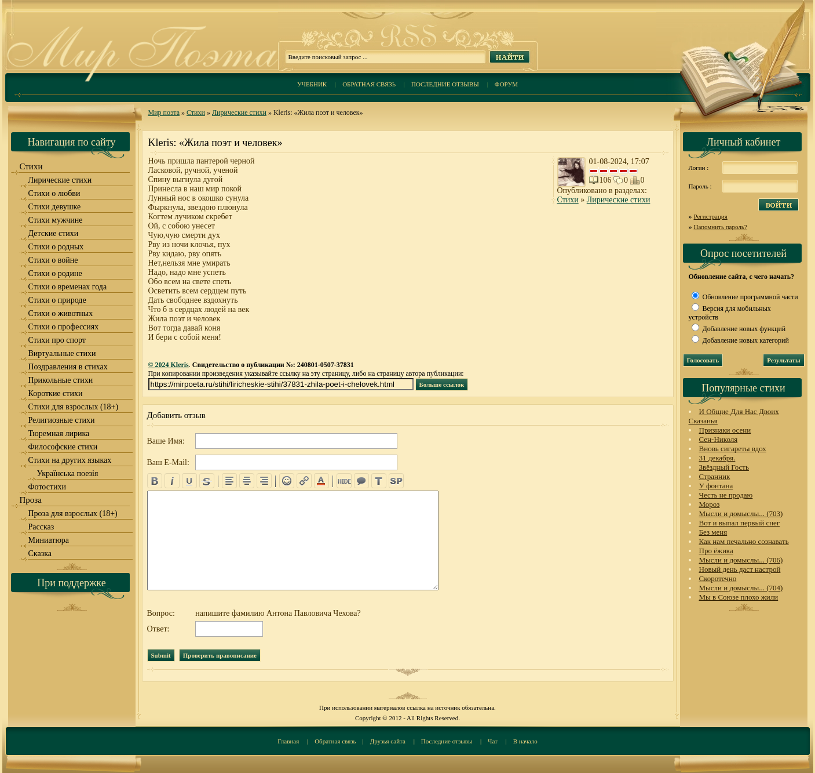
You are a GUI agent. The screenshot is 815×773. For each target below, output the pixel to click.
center (246, 480)
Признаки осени (725, 430)
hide (344, 480)
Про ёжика (716, 550)
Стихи (196, 112)
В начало (525, 741)
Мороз (709, 504)
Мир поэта (164, 112)
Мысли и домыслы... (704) (741, 587)
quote (361, 480)
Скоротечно (718, 578)
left (229, 480)
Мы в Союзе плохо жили (739, 597)
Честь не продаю (726, 495)
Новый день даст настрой (740, 569)
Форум (506, 84)
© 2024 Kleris (168, 365)
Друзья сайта (387, 741)
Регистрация (711, 216)
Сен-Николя (718, 439)
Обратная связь (369, 84)
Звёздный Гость (724, 467)
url (304, 480)
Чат (493, 741)
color (321, 480)
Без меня (713, 532)
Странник (714, 476)
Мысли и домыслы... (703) (741, 513)
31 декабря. (717, 457)
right (264, 480)
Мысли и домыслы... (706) (741, 560)
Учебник (312, 84)
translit (378, 480)
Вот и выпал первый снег (739, 522)
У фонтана (716, 485)
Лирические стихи (239, 112)
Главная (288, 741)
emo (286, 480)
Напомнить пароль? (720, 226)
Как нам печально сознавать (744, 541)
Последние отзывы (445, 84)
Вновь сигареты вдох (732, 448)
